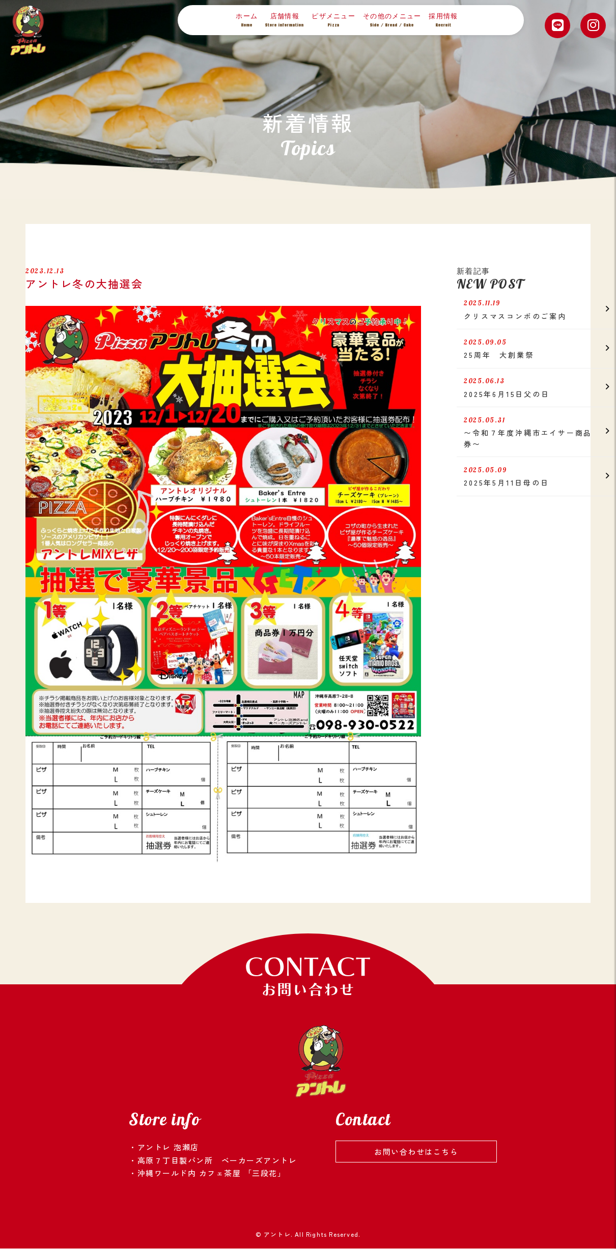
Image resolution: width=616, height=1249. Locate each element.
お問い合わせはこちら (416, 1151)
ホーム (247, 20)
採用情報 (443, 20)
